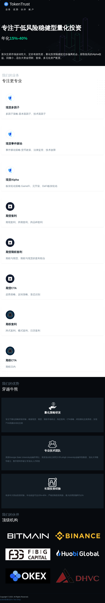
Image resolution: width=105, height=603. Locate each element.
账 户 (31, 9)
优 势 (15, 9)
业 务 (7, 9)
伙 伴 (23, 9)
